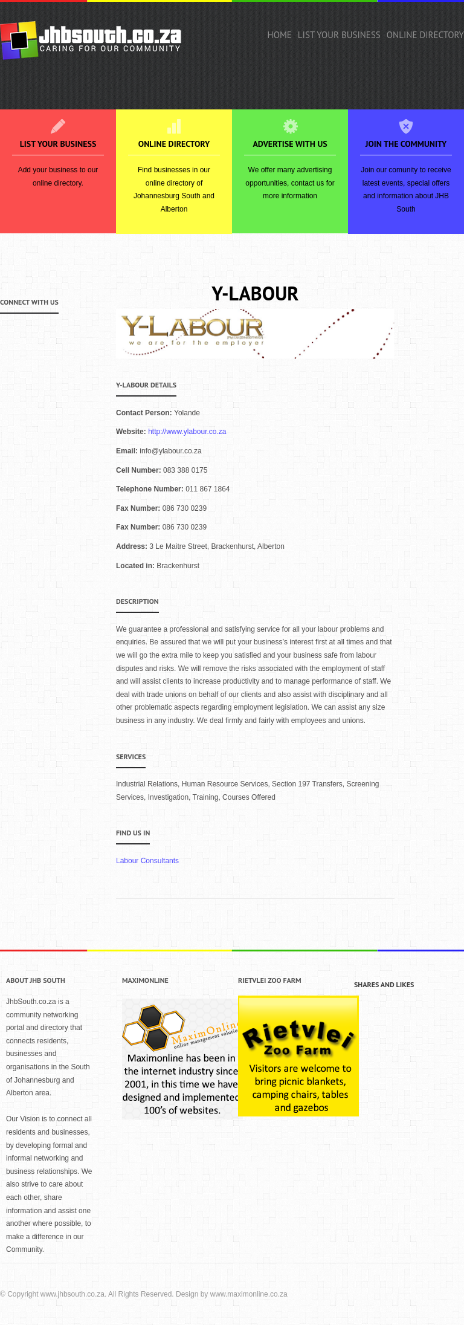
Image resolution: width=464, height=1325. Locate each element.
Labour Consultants (147, 861)
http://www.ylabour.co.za (187, 431)
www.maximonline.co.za (249, 1294)
